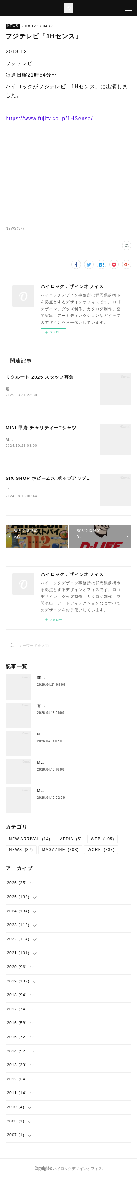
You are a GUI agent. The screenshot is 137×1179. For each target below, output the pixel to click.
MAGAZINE (60, 851)
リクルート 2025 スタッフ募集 (40, 377)
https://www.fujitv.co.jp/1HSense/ (49, 118)
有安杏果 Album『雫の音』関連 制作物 (76, 707)
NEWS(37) (15, 228)
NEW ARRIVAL (30, 840)
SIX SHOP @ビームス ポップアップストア (53, 478)
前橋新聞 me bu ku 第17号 (63, 679)
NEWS (13, 26)
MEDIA (70, 840)
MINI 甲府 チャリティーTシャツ (41, 427)
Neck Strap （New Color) (64, 735)
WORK (101, 851)
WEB (102, 840)
